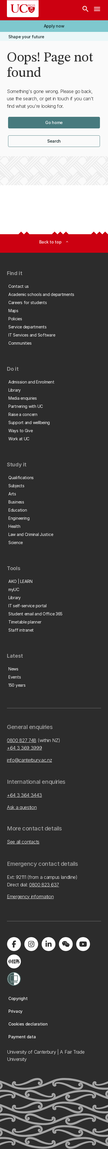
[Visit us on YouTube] (83, 944)
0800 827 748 (21, 740)
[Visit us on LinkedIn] (48, 944)
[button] (54, 26)
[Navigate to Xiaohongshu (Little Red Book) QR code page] (14, 961)
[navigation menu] (97, 10)
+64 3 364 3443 (24, 795)
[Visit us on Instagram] (31, 944)
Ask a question (22, 807)
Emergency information (30, 896)
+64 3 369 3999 (24, 748)
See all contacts (23, 842)
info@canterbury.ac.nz (29, 760)
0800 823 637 (44, 885)
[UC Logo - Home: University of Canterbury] (23, 8)
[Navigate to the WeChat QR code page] (66, 944)
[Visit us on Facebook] (14, 944)
